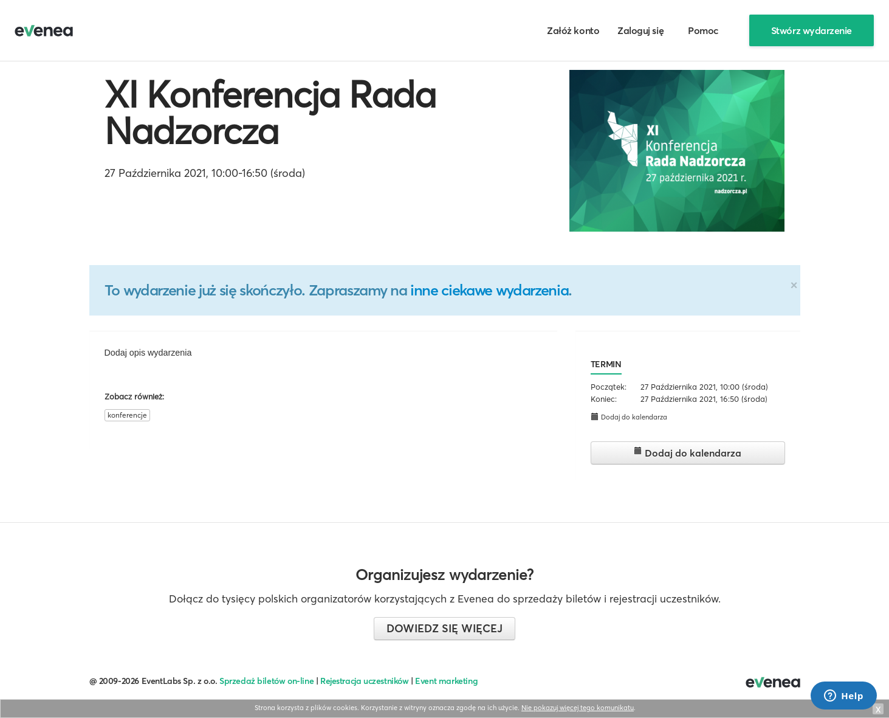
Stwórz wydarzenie (811, 30)
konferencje (127, 414)
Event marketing (446, 680)
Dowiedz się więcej (444, 628)
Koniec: (604, 399)
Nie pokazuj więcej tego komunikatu (577, 707)
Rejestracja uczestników (364, 680)
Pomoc (703, 30)
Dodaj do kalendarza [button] (629, 416)
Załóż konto (573, 30)
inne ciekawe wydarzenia (489, 290)
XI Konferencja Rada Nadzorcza (270, 112)
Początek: (608, 387)
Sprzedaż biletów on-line (266, 680)
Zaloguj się (640, 30)
